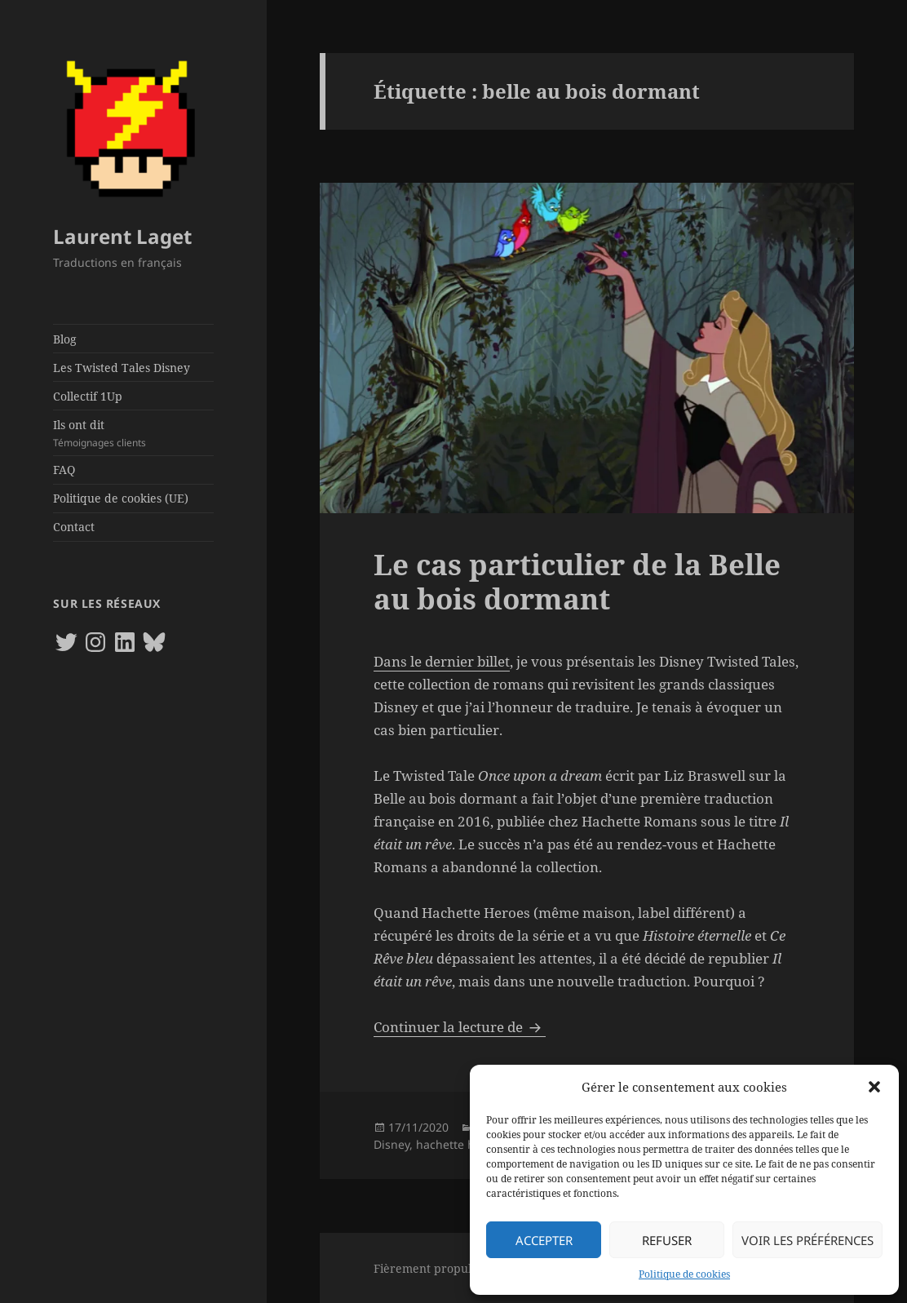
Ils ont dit (133, 433)
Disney (391, 1144)
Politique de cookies (684, 1274)
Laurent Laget (122, 236)
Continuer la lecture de (460, 1026)
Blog (65, 339)
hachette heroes (460, 1144)
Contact (74, 526)
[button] (874, 1087)
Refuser (667, 1240)
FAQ (64, 469)
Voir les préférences (807, 1240)
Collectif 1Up (87, 396)
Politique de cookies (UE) (120, 498)
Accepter (544, 1240)
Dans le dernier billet (442, 661)
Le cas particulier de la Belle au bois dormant (577, 581)
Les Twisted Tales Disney (121, 367)
